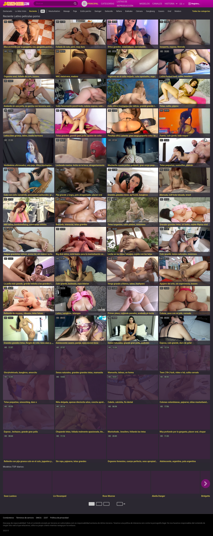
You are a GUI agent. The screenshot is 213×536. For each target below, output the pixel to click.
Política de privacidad (59, 518)
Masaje (66, 11)
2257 (46, 518)
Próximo (125, 505)
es (182, 4)
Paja (75, 11)
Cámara (139, 11)
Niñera (119, 11)
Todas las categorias (201, 11)
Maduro (178, 11)
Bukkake (128, 11)
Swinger (98, 11)
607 (114, 505)
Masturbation (55, 11)
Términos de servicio (25, 518)
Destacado (7, 11)
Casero (161, 11)
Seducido (109, 11)
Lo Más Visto (20, 11)
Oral (169, 11)
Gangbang (150, 11)
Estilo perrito (85, 11)
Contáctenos (8, 518)
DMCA (39, 518)
